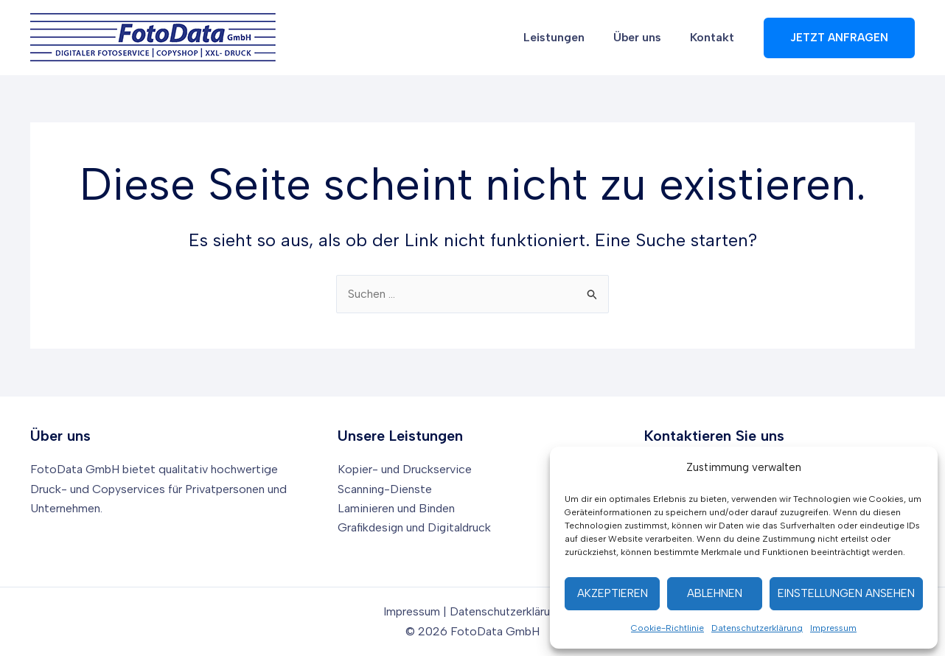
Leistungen (567, 37)
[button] (839, 38)
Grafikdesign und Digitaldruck (416, 527)
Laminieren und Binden (397, 508)
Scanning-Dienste (385, 489)
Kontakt (715, 37)
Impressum (833, 628)
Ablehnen (714, 593)
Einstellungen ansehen (846, 593)
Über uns (645, 37)
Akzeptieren (612, 593)
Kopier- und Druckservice (405, 469)
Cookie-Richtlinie (667, 628)
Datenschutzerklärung (757, 628)
